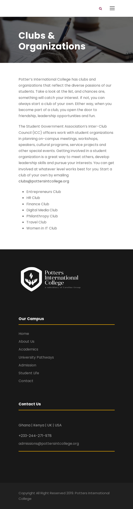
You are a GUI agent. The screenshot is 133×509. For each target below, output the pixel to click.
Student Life (29, 373)
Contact (26, 380)
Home (24, 333)
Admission (27, 365)
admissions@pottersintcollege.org (49, 443)
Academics (28, 349)
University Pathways (36, 357)
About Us (26, 341)
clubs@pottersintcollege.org (44, 181)
